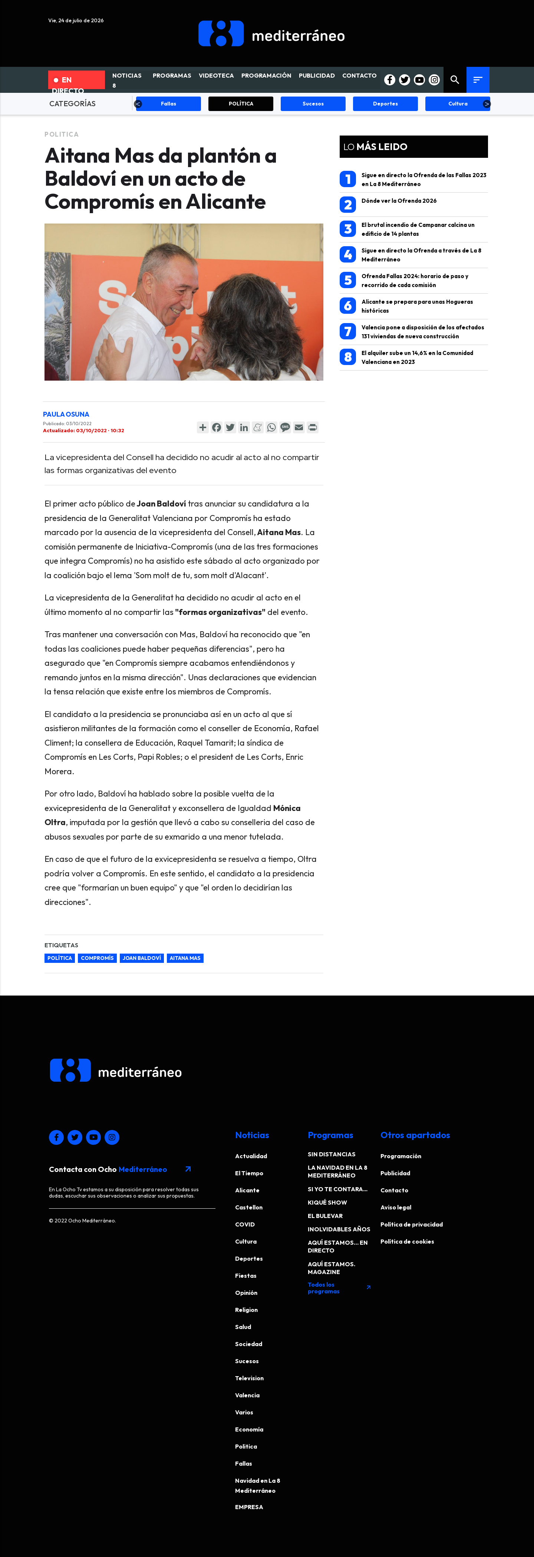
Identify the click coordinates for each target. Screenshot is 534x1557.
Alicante (247, 1190)
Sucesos (247, 1361)
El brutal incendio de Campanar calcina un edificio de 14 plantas (407, 229)
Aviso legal (395, 1207)
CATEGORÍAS (72, 103)
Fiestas (246, 1275)
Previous (138, 104)
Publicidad (395, 1173)
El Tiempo (249, 1173)
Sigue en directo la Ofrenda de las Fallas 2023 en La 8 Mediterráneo (413, 179)
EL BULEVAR (325, 1215)
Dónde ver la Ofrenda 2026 (388, 204)
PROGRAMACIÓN (266, 75)
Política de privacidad (411, 1224)
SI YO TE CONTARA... (337, 1189)
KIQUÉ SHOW (327, 1202)
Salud (243, 1326)
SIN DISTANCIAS (332, 1154)
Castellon (249, 1207)
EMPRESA (249, 1507)
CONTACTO (359, 75)
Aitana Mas (185, 958)
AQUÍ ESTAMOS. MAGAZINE (331, 1268)
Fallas (243, 1463)
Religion (246, 1309)
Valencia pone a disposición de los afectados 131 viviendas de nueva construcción (412, 331)
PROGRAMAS (172, 75)
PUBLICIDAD (317, 75)
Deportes (249, 1258)
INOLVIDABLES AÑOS (339, 1229)
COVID (245, 1224)
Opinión (246, 1292)
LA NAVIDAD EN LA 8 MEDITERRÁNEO (337, 1171)
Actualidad (251, 1156)
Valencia (247, 1395)
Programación (400, 1156)
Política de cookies (407, 1241)
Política (59, 958)
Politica (61, 134)
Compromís (97, 958)
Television (249, 1378)
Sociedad (248, 1344)
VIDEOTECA (216, 75)
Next (486, 104)
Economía (249, 1429)
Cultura (246, 1241)
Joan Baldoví (142, 958)
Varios (244, 1412)
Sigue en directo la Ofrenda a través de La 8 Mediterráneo (410, 254)
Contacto (394, 1190)
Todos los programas (340, 1287)
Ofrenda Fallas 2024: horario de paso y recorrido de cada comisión (404, 280)
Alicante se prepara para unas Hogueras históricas (406, 305)
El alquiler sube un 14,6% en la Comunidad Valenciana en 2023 (406, 357)
